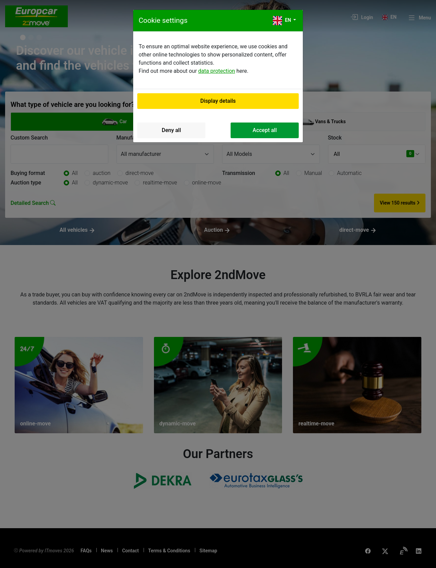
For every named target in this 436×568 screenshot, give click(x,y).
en (282, 20)
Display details (218, 101)
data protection (216, 71)
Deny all (171, 130)
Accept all (265, 130)
